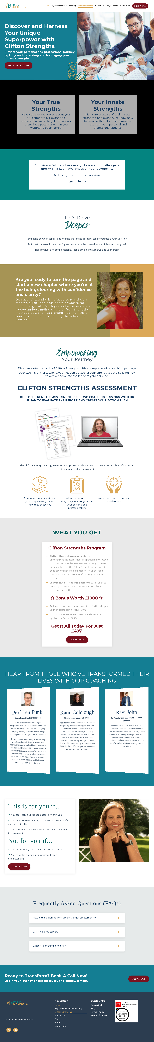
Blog (108, 5)
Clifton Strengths (85, 5)
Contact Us (125, 5)
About (115, 5)
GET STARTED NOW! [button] (18, 65)
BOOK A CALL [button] (140, 6)
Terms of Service (99, 1015)
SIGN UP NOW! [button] (77, 639)
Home (46, 5)
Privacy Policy (97, 1011)
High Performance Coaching (64, 5)
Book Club (99, 5)
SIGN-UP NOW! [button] (19, 866)
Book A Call (96, 1005)
